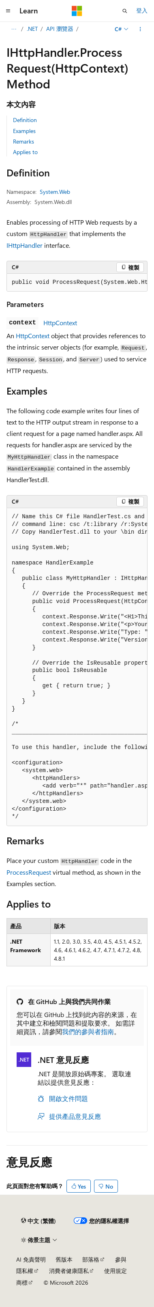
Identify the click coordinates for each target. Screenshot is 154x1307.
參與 (120, 1259)
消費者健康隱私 (69, 1271)
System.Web (55, 191)
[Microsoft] (77, 11)
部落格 (90, 1259)
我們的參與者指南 (88, 1031)
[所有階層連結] (13, 29)
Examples (24, 131)
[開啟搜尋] (125, 11)
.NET (32, 28)
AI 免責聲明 (31, 1259)
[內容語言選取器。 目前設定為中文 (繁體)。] (38, 1221)
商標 (22, 1282)
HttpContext (60, 322)
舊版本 (64, 1259)
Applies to (25, 152)
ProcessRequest (28, 872)
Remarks (23, 141)
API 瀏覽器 (59, 28)
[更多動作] (140, 29)
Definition (25, 120)
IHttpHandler (24, 245)
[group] (77, 283)
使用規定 (115, 1271)
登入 (142, 10)
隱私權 (24, 1271)
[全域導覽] (8, 11)
